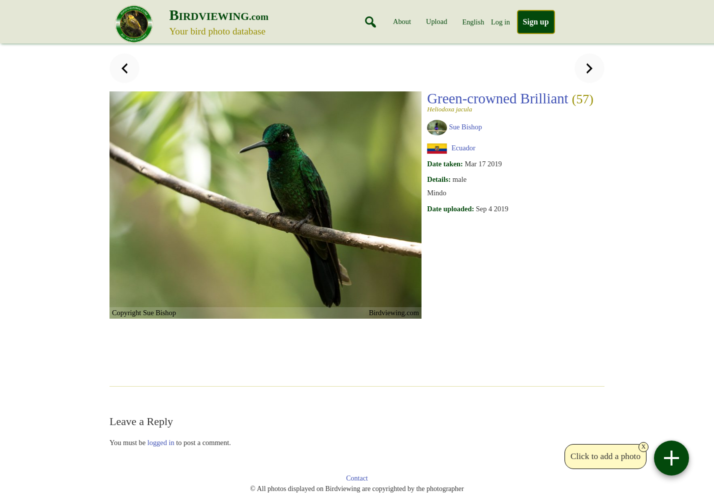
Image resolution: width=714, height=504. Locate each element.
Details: (438, 179)
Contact (357, 478)
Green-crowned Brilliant (510, 101)
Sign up (536, 21)
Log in (500, 22)
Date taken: (445, 164)
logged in (161, 443)
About (402, 21)
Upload (436, 21)
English (473, 22)
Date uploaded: (450, 209)
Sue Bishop (465, 127)
